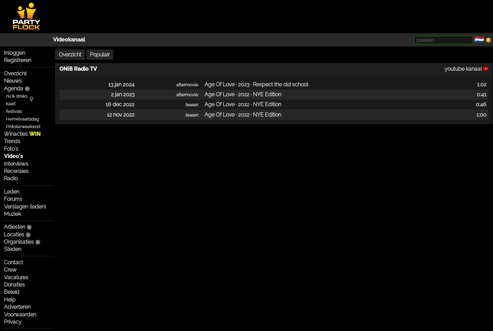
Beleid (11, 292)
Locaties (14, 234)
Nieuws (13, 81)
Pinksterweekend (23, 126)
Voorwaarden (20, 314)
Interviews (16, 164)
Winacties (22, 134)
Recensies (16, 171)
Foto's (11, 149)
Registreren (17, 60)
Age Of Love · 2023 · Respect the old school (256, 84)
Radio (11, 178)
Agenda (13, 88)
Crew (10, 270)
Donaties (14, 285)
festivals (14, 111)
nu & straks (16, 96)
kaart (11, 103)
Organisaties (19, 242)
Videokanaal (69, 40)
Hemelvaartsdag (22, 119)
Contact (13, 262)
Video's (13, 156)
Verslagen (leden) (25, 207)
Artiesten (14, 227)
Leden (11, 192)
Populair (100, 54)
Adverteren (17, 307)
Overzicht (15, 73)
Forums (13, 199)
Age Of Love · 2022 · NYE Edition (243, 94)
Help (10, 299)
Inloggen (14, 53)
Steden (12, 249)
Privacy (13, 322)
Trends (12, 141)
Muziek (12, 214)
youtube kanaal (466, 69)
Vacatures (16, 277)
